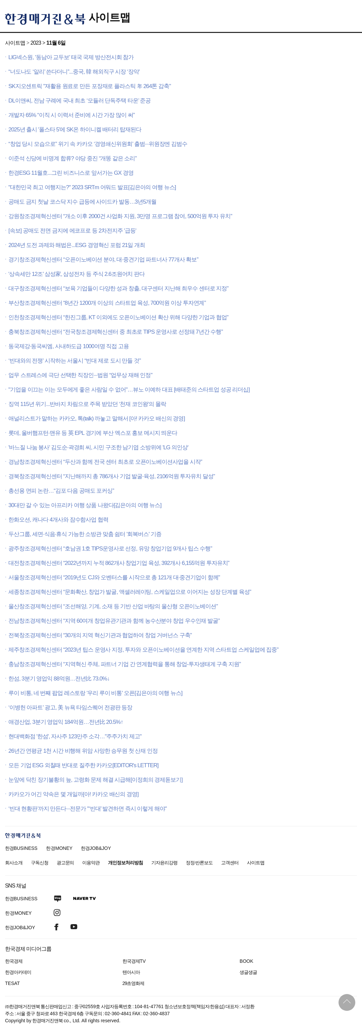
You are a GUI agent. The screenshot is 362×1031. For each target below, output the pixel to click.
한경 (21, 848)
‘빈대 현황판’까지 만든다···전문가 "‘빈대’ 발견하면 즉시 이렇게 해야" (87, 809)
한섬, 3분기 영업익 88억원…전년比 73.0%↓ (58, 678)
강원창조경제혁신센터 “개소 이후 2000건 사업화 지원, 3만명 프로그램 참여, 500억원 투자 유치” (120, 216)
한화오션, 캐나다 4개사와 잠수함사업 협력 (58, 520)
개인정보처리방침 (125, 862)
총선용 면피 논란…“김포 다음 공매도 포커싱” (61, 491)
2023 (36, 43)
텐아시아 (131, 972)
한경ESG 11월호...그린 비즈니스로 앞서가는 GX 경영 (71, 173)
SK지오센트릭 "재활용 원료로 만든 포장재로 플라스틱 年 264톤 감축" (89, 86)
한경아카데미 (18, 972)
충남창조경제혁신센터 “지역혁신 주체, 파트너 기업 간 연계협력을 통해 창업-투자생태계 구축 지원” (124, 664)
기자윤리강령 (164, 862)
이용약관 (91, 862)
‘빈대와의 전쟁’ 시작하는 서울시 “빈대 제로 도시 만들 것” (74, 361)
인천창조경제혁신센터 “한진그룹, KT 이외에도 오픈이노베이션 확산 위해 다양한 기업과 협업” (118, 317)
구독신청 (39, 862)
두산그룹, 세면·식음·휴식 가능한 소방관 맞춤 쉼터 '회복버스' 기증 (84, 534)
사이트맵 (109, 17)
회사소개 (13, 862)
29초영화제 (133, 983)
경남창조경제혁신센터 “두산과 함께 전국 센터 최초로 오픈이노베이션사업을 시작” (105, 462)
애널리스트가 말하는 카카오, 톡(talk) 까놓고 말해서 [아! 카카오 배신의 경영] (96, 418)
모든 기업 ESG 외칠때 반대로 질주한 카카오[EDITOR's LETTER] (83, 765)
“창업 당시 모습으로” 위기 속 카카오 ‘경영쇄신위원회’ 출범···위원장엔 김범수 (97, 144)
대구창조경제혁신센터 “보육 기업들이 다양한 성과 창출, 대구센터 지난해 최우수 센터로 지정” (118, 288)
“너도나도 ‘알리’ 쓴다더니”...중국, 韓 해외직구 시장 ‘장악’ (74, 72)
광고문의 (65, 862)
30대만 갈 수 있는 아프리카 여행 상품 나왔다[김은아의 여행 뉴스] (84, 505)
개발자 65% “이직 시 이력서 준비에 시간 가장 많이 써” (71, 115)
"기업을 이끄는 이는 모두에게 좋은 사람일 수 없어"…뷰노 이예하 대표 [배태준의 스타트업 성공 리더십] (129, 389)
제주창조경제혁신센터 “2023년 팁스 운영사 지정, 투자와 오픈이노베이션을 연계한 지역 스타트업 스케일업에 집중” (143, 650)
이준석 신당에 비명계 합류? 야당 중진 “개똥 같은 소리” (72, 158)
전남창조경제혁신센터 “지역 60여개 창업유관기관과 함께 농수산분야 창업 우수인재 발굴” (114, 621)
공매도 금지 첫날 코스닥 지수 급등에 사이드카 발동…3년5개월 (82, 202)
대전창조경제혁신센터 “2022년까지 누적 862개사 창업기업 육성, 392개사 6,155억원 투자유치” (118, 563)
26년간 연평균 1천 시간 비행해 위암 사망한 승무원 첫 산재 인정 (83, 751)
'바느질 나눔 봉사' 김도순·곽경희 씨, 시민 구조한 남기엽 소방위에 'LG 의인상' (98, 447)
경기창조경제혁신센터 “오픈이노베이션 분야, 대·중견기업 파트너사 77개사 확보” (103, 259)
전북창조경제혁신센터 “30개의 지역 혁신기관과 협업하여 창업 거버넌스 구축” (100, 635)
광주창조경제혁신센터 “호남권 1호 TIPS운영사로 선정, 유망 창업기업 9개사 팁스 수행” (110, 548)
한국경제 (13, 961)
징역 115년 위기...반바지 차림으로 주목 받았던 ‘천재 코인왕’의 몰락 (87, 404)
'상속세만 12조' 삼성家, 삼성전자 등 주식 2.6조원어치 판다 (76, 274)
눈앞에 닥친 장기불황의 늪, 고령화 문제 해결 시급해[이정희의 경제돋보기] (95, 780)
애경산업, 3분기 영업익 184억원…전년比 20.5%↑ (65, 722)
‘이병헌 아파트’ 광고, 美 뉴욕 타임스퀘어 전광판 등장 (70, 707)
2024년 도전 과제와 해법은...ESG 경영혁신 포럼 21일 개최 (76, 245)
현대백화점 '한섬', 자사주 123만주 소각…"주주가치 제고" (75, 736)
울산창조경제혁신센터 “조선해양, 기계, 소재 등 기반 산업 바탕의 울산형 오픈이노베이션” (113, 606)
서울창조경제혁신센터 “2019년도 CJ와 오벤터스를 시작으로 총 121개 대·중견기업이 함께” (114, 577)
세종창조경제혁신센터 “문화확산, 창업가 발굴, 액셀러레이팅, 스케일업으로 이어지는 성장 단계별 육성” (129, 592)
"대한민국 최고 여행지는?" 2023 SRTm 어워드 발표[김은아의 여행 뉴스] (92, 187)
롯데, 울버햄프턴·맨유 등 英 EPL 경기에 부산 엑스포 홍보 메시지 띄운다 (92, 433)
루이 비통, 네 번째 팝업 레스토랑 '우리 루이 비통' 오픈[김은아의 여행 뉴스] (95, 693)
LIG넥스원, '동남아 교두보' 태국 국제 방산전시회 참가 (71, 57)
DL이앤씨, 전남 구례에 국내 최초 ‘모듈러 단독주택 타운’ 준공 (79, 100)
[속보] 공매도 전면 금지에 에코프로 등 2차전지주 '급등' (72, 231)
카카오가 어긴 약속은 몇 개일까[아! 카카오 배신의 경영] (73, 794)
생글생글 (248, 972)
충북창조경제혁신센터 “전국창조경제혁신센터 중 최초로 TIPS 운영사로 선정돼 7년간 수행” (115, 332)
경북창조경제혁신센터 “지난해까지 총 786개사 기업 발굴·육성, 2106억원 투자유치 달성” (111, 476)
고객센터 (230, 862)
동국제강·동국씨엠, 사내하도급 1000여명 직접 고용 (68, 346)
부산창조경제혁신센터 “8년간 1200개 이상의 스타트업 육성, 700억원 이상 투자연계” (107, 303)
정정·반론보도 (199, 862)
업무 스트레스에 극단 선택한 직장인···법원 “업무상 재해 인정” (80, 375)
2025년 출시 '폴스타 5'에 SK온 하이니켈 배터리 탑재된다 (74, 129)
